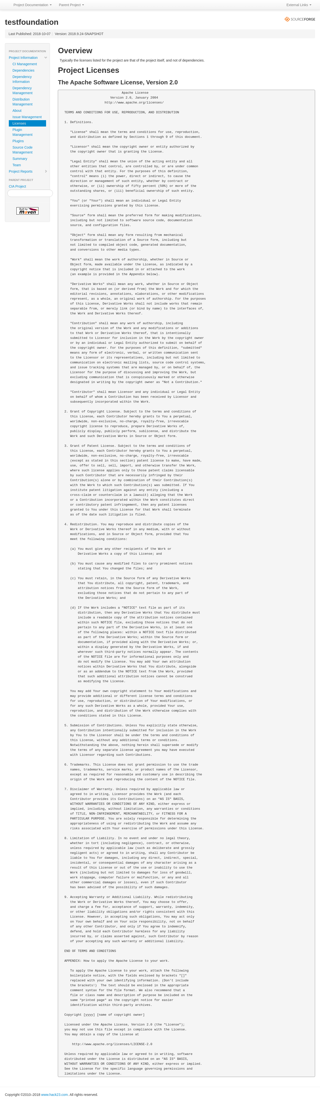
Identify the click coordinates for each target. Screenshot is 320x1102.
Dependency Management (22, 90)
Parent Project (71, 5)
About (17, 111)
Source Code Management (22, 149)
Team (16, 165)
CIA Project (17, 186)
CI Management (24, 64)
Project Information (28, 58)
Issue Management (27, 117)
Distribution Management (22, 101)
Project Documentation (32, 5)
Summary (19, 159)
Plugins (18, 141)
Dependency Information (22, 79)
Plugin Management (22, 132)
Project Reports (28, 171)
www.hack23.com (54, 1095)
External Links (298, 5)
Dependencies (23, 70)
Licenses (19, 123)
